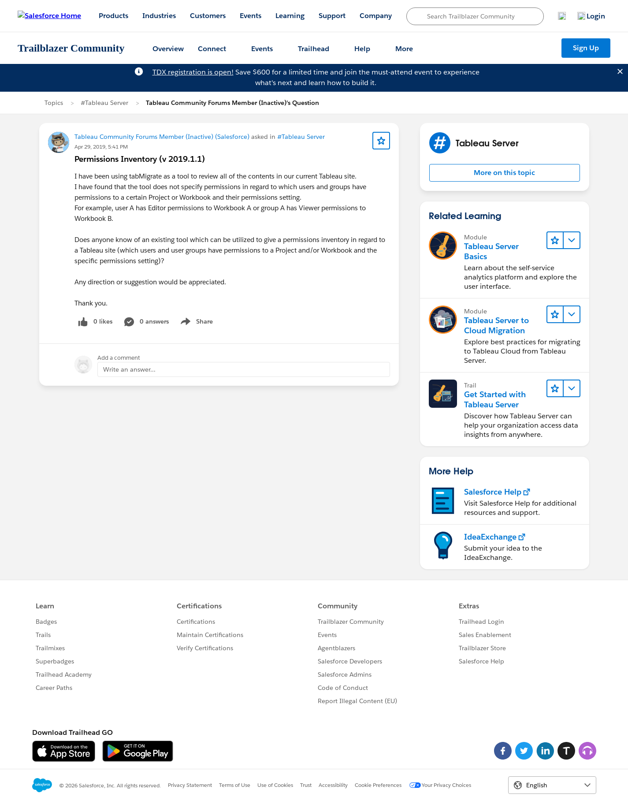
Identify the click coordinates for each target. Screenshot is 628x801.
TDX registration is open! (193, 72)
